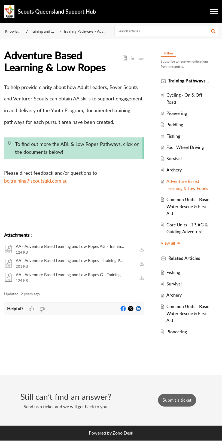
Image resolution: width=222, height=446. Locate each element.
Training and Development (52, 31)
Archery (174, 170)
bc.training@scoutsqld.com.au (36, 180)
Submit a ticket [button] (177, 405)
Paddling (175, 125)
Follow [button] (169, 53)
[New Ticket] (177, 405)
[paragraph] (74, 154)
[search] (166, 31)
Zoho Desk (122, 438)
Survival (174, 159)
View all (171, 250)
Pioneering (177, 113)
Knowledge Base (18, 31)
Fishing (174, 136)
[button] (214, 11)
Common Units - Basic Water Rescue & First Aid (186, 213)
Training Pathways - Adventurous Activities (99, 31)
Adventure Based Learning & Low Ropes (183, 188)
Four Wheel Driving (185, 147)
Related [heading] (185, 265)
